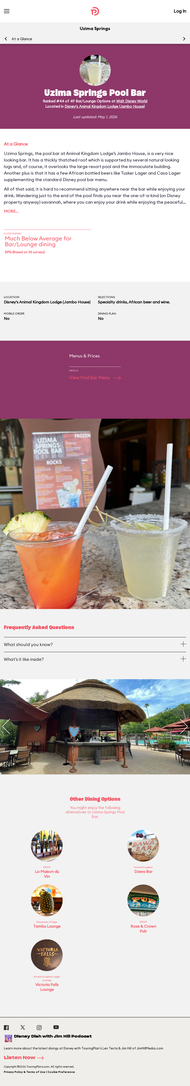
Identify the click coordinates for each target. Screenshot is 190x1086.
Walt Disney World (131, 101)
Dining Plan (107, 313)
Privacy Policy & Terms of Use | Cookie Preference (39, 1072)
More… (11, 211)
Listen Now (25, 1058)
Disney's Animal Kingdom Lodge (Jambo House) (105, 106)
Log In (180, 11)
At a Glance (22, 39)
